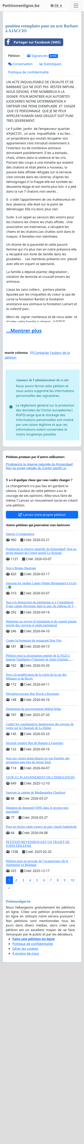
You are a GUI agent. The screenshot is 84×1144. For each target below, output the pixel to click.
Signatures (42, 139)
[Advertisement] (42, 60)
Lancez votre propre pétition (42, 598)
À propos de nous (25, 1037)
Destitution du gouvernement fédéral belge (33, 792)
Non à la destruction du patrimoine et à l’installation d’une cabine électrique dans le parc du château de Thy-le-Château (42, 689)
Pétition (14, 139)
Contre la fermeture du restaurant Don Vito (33, 724)
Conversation (20, 147)
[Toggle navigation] (76, 6)
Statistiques (50, 147)
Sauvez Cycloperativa (20, 617)
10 (72, 964)
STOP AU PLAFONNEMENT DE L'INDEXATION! (40, 861)
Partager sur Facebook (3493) (33, 125)
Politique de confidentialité (28, 156)
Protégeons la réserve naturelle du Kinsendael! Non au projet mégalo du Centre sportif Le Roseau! (39, 551)
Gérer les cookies (25, 1032)
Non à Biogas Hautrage (21, 651)
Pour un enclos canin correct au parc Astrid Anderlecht (41, 910)
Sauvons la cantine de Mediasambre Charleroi (35, 876)
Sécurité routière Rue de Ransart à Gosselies (34, 826)
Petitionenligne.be (21, 5)
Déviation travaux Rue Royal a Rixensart (32, 777)
